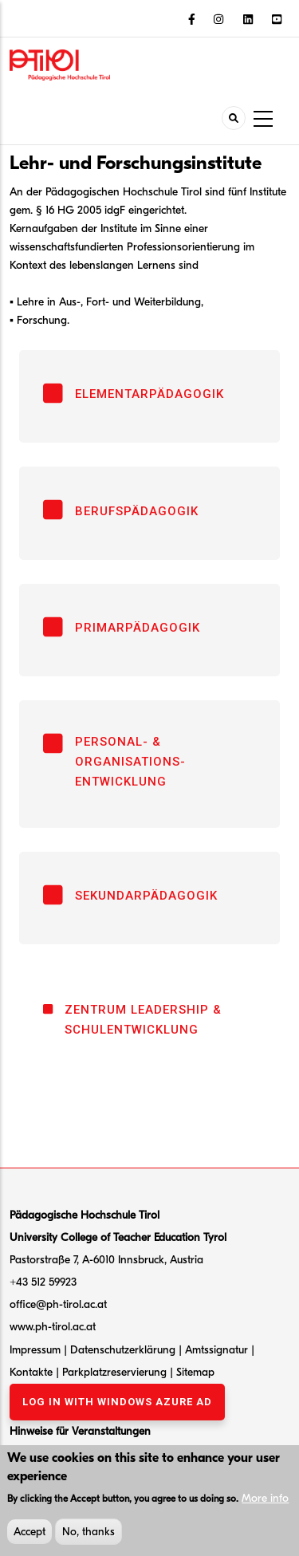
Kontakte (33, 1372)
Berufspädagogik (137, 511)
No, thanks (88, 1535)
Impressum (35, 1350)
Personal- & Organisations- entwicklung (130, 762)
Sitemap (195, 1372)
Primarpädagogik (137, 627)
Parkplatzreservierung (116, 1372)
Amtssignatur (218, 1350)
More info (265, 1502)
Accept (29, 1535)
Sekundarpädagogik (146, 895)
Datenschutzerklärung (122, 1350)
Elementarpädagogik (149, 394)
